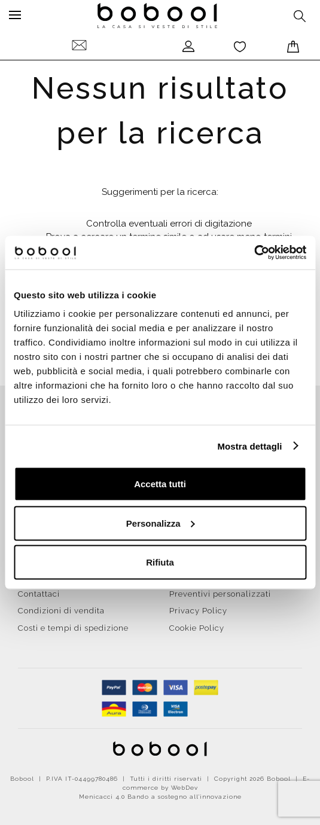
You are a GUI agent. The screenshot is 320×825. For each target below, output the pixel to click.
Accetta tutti (160, 484)
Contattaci (39, 593)
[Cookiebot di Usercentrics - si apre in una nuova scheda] (254, 253)
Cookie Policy (196, 628)
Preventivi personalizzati (220, 593)
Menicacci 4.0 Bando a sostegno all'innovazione (160, 796)
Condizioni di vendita (61, 610)
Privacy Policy (198, 610)
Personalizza (160, 523)
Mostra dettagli (249, 446)
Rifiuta (160, 562)
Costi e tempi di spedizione (73, 628)
